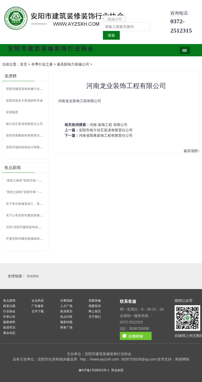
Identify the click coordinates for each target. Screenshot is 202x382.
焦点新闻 (9, 300)
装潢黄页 (66, 311)
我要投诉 (95, 306)
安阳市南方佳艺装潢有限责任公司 (106, 130)
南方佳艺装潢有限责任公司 (24, 124)
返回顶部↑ (192, 151)
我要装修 (95, 300)
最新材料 (9, 322)
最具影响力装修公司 (73, 64)
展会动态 (9, 333)
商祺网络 (33, 276)
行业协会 (9, 311)
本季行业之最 (42, 64)
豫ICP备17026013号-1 (94, 370)
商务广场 (66, 327)
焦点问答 (66, 317)
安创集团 (12, 112)
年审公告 (9, 317)
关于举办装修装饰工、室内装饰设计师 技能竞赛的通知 (43, 204)
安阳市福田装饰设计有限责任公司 (29, 147)
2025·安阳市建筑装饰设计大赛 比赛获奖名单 (36, 227)
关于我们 (95, 317)
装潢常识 (9, 327)
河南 (93, 125)
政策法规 (9, 306)
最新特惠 (66, 322)
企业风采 (37, 300)
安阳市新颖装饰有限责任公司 (26, 135)
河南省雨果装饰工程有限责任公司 (106, 135)
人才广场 (66, 306)
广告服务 (37, 306)
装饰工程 (105, 125)
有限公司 (120, 125)
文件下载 (37, 311)
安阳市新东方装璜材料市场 (24, 100)
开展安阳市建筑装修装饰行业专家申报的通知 (36, 238)
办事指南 (66, 300)
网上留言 (95, 311)
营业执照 (117, 370)
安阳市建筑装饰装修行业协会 (26, 89)
